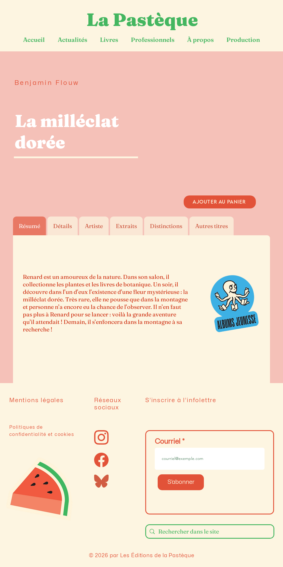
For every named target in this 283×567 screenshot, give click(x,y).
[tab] (29, 226)
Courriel (167, 441)
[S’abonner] (181, 482)
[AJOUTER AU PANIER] (220, 201)
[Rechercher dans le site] (209, 531)
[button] (219, 133)
